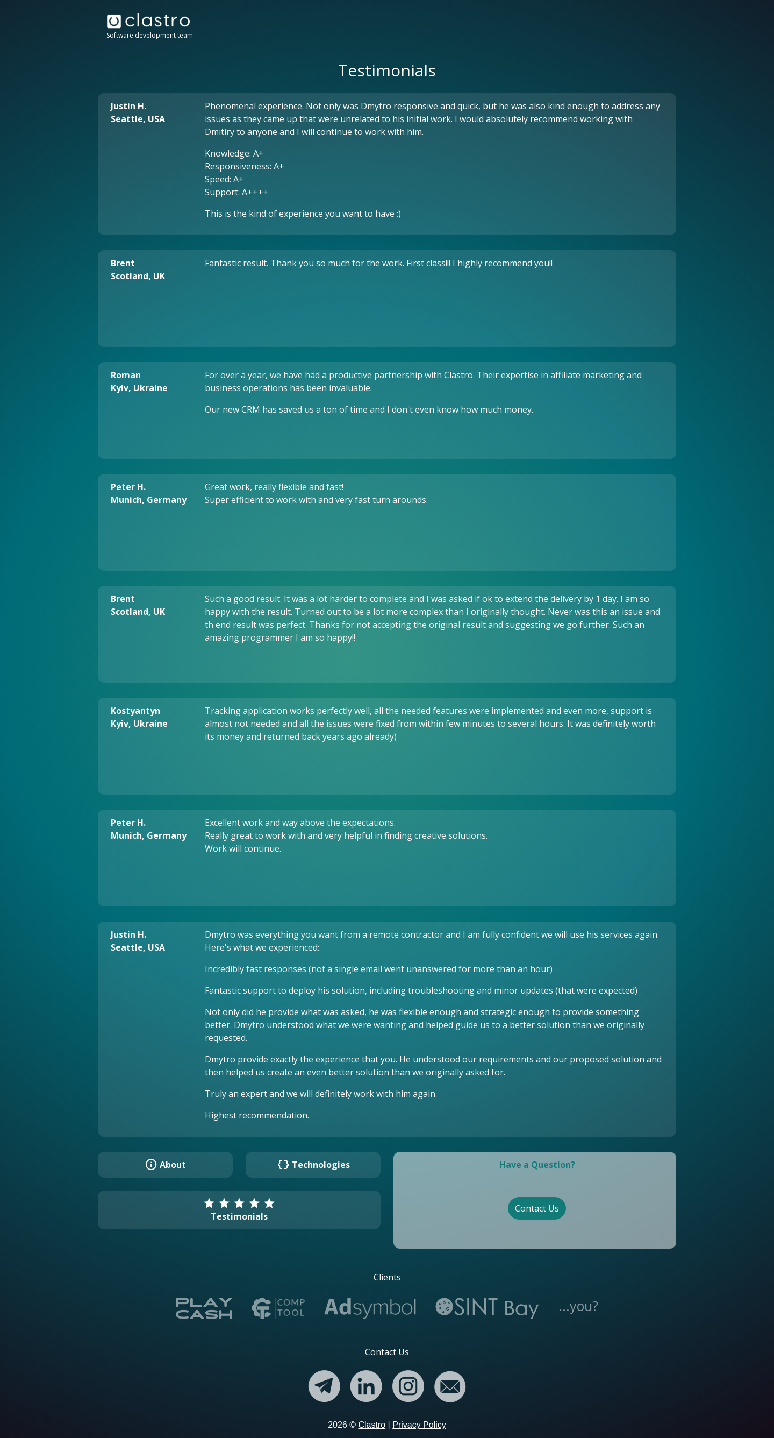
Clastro (371, 1424)
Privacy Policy (419, 1424)
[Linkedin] (366, 1384)
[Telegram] (324, 1384)
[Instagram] (408, 1384)
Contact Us (537, 1208)
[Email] (450, 1384)
